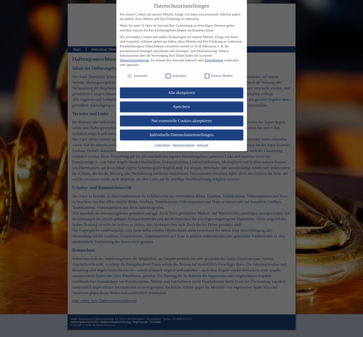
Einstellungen (214, 54)
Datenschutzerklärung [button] (184, 138)
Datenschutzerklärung (134, 54)
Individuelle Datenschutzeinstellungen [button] (181, 128)
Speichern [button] (181, 100)
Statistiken (176, 69)
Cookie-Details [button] (162, 138)
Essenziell (137, 69)
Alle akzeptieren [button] (181, 86)
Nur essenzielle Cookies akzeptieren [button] (181, 114)
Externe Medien (219, 69)
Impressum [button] (202, 138)
